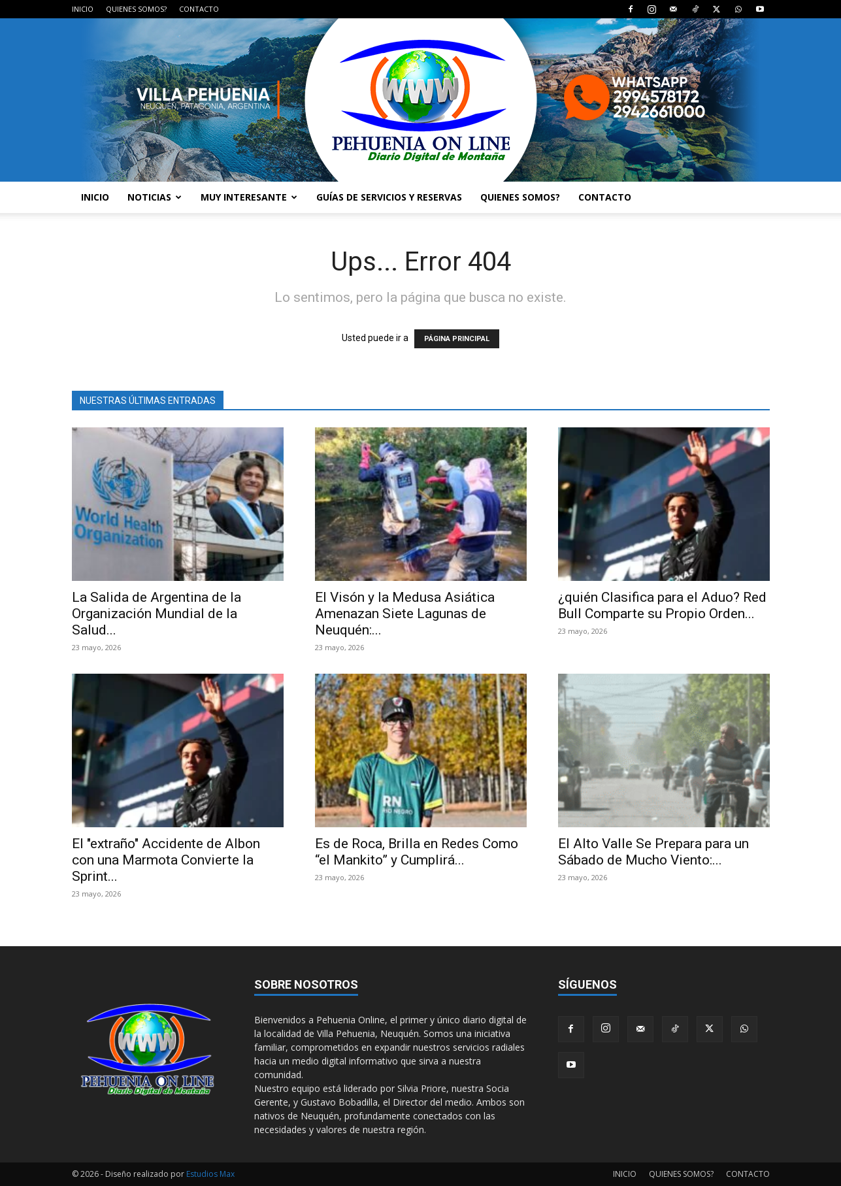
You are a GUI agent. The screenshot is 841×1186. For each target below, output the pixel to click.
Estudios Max (210, 1173)
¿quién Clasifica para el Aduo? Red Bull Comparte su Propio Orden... (662, 605)
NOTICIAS (154, 197)
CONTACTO (199, 9)
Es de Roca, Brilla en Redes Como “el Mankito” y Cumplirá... (416, 852)
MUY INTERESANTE (249, 197)
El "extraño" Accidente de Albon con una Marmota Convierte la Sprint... (166, 860)
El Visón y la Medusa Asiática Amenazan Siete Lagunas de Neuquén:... (405, 613)
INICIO (82, 9)
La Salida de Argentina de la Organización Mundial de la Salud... (156, 613)
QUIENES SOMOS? (136, 9)
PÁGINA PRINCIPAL (456, 339)
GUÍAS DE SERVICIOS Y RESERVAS (389, 197)
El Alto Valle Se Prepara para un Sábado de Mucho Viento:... (653, 852)
